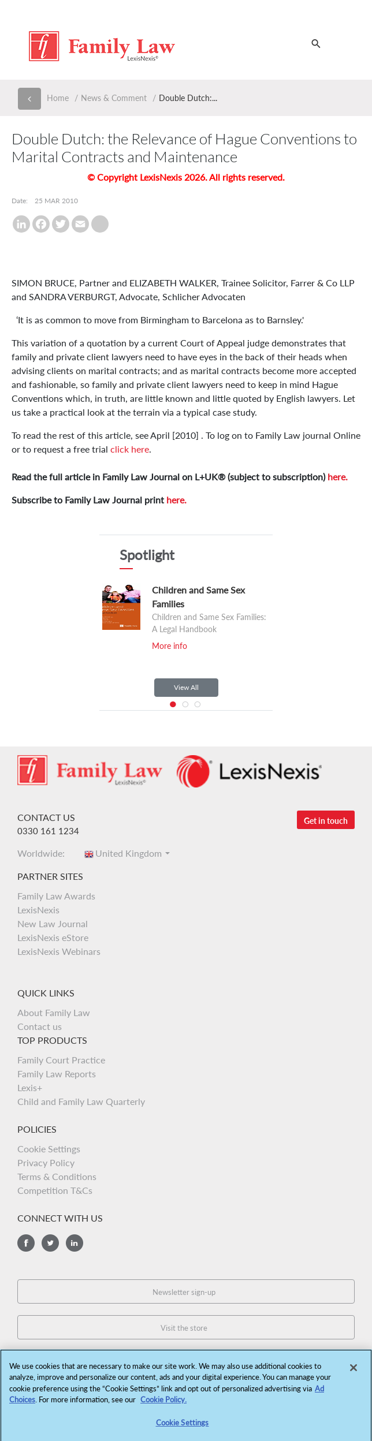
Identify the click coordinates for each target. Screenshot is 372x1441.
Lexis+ (29, 1087)
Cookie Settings (48, 1148)
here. (338, 476)
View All (186, 687)
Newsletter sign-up (183, 1292)
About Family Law (53, 1012)
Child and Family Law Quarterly (81, 1101)
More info (169, 646)
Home (58, 98)
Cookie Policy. (163, 1403)
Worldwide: (44, 853)
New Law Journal (52, 923)
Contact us (39, 1026)
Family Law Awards (56, 895)
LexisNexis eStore (52, 937)
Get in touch (326, 821)
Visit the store (184, 1327)
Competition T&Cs (54, 1190)
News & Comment (114, 98)
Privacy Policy (46, 1162)
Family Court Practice (61, 1059)
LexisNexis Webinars (59, 951)
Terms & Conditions (56, 1176)
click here (129, 448)
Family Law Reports (56, 1073)
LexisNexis (38, 909)
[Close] (353, 1371)
